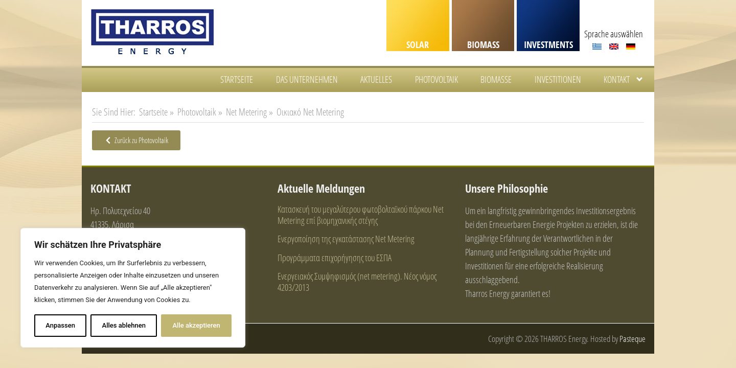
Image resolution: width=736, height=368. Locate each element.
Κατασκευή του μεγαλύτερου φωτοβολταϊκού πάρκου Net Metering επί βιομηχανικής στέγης (361, 214)
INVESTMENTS (548, 44)
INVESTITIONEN (558, 79)
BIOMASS (483, 44)
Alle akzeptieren (196, 325)
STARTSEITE (236, 79)
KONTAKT (624, 79)
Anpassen (60, 325)
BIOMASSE (496, 79)
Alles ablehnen (124, 325)
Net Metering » (249, 112)
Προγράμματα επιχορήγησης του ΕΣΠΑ (335, 257)
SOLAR (417, 44)
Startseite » (156, 112)
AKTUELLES (376, 79)
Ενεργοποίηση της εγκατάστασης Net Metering (346, 239)
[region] (132, 288)
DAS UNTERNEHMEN (307, 79)
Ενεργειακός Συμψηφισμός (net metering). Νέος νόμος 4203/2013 (357, 281)
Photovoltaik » (199, 112)
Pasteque (632, 338)
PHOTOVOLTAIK (436, 79)
